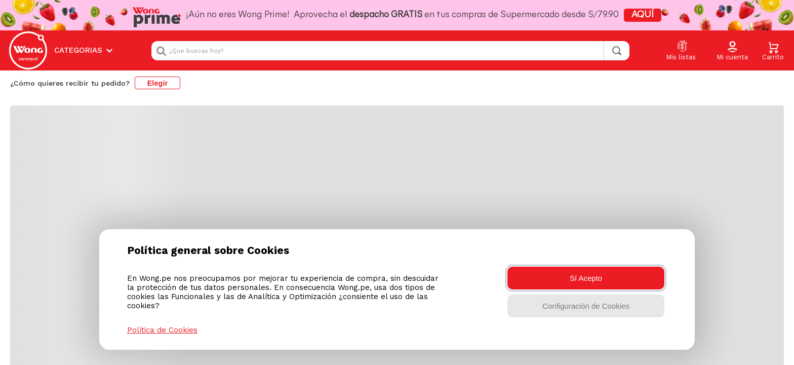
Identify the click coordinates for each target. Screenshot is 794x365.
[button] (732, 46)
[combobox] (390, 46)
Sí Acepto (586, 278)
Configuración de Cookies (585, 306)
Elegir (157, 74)
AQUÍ (603, 15)
